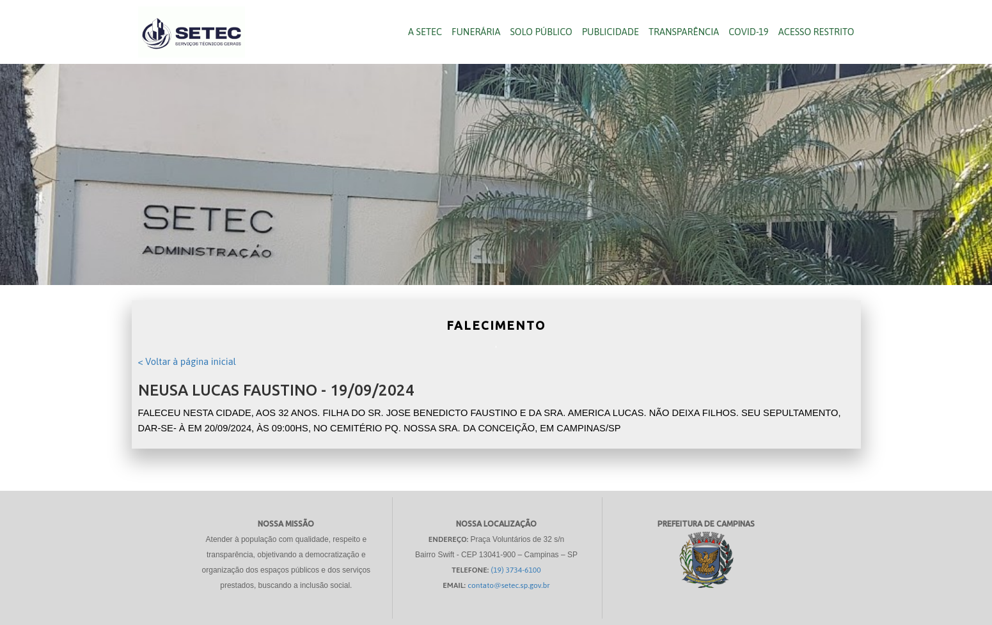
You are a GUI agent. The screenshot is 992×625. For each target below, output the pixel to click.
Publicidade (610, 31)
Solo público (541, 31)
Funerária (476, 31)
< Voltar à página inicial (187, 361)
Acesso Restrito (816, 31)
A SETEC (425, 31)
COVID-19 (748, 31)
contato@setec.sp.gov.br (509, 585)
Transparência (684, 31)
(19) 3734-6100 (516, 570)
